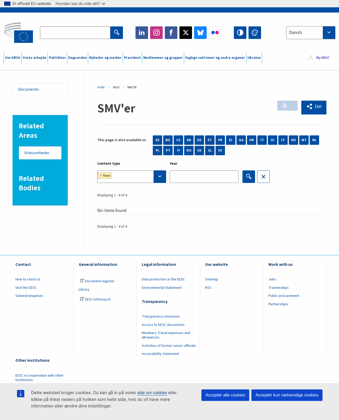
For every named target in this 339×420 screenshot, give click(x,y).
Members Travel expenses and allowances (166, 335)
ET (210, 140)
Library (84, 289)
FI (178, 150)
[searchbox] (129, 176)
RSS (284, 106)
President (132, 57)
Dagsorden (77, 57)
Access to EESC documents (163, 324)
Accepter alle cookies (225, 395)
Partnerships (278, 304)
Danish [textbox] (295, 33)
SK (199, 150)
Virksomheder (38, 154)
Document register (97, 281)
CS (178, 140)
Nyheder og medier (105, 57)
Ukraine (254, 57)
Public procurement (283, 295)
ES (158, 140)
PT (168, 150)
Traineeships (278, 287)
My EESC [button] (322, 58)
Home (101, 87)
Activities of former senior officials (169, 345)
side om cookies (152, 392)
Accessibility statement (160, 353)
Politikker (57, 57)
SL (210, 150)
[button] (312, 107)
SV (220, 150)
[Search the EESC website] (75, 32)
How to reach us (28, 279)
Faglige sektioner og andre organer (215, 57)
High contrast (240, 32)
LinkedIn (141, 32)
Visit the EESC (26, 287)
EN (189, 140)
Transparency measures (161, 316)
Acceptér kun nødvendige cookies (287, 395)
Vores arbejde (35, 57)
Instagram (156, 32)
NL (314, 140)
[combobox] (310, 32)
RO (189, 150)
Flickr (215, 32)
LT (283, 140)
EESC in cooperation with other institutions (39, 378)
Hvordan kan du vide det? (80, 3)
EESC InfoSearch (95, 299)
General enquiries (29, 295)
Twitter (185, 32)
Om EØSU (12, 57)
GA (241, 140)
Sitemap (211, 279)
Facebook (171, 32)
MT (304, 140)
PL (158, 150)
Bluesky (200, 32)
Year (173, 163)
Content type (108, 163)
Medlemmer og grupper (163, 57)
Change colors (254, 32)
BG (168, 140)
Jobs (272, 279)
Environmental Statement (162, 287)
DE (199, 140)
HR (251, 140)
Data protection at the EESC (163, 279)
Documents (30, 90)
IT (262, 140)
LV (272, 140)
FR (220, 140)
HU (293, 140)
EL (231, 140)
